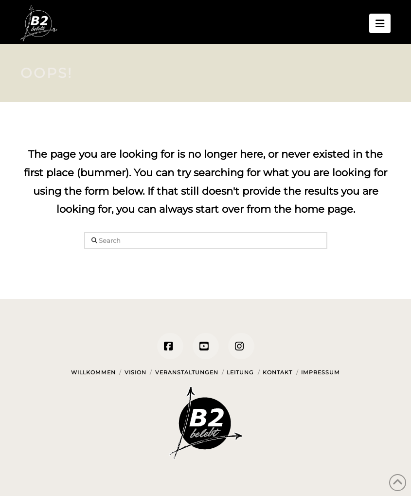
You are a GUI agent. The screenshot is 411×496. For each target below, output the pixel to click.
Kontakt (277, 372)
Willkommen (93, 372)
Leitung (240, 372)
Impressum (320, 372)
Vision (135, 372)
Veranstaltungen (186, 372)
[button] (380, 23)
